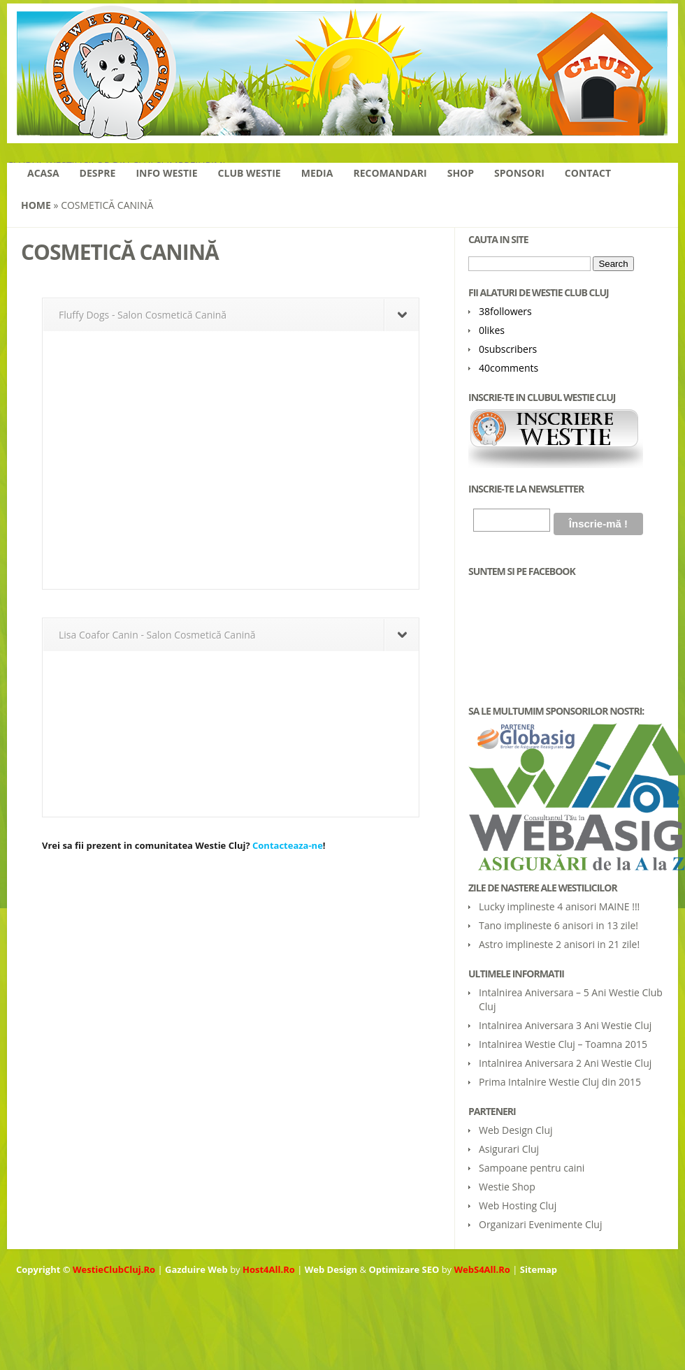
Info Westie (166, 173)
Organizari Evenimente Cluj (540, 1224)
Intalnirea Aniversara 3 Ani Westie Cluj (565, 1025)
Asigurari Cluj (509, 1149)
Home (36, 205)
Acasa (43, 173)
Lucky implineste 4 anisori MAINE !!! (559, 906)
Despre (98, 173)
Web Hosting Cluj (517, 1205)
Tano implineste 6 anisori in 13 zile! (558, 925)
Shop (460, 173)
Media (317, 173)
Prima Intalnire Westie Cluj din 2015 (560, 1081)
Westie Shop (507, 1186)
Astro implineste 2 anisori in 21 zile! (559, 944)
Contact (588, 173)
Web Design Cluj (516, 1130)
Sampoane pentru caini (531, 1167)
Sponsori (519, 173)
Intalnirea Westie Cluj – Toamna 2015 (563, 1044)
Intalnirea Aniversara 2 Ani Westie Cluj (565, 1063)
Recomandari (389, 173)
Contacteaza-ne (287, 845)
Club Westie (249, 173)
